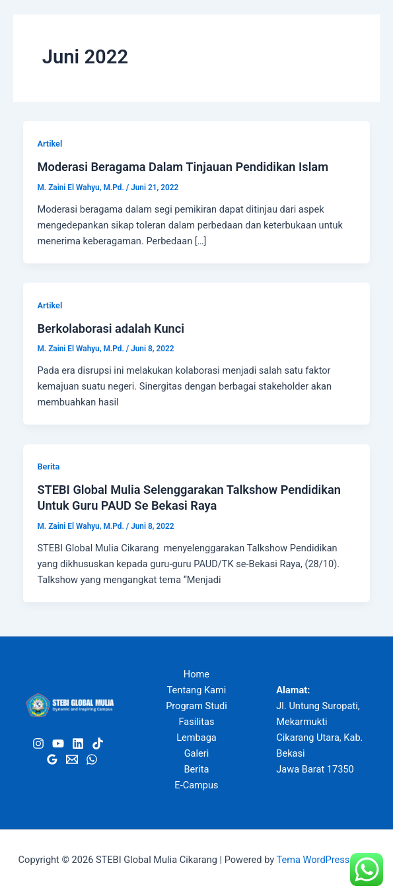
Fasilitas (196, 722)
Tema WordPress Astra (326, 860)
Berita (48, 466)
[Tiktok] (98, 743)
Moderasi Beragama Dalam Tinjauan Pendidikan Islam (182, 167)
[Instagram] (38, 743)
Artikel (49, 144)
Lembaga (196, 737)
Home (196, 674)
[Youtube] (58, 743)
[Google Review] (52, 759)
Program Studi (196, 706)
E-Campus (196, 785)
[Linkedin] (78, 743)
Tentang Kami (197, 690)
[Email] (72, 759)
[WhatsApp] (92, 759)
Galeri (196, 753)
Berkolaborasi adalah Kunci (110, 328)
